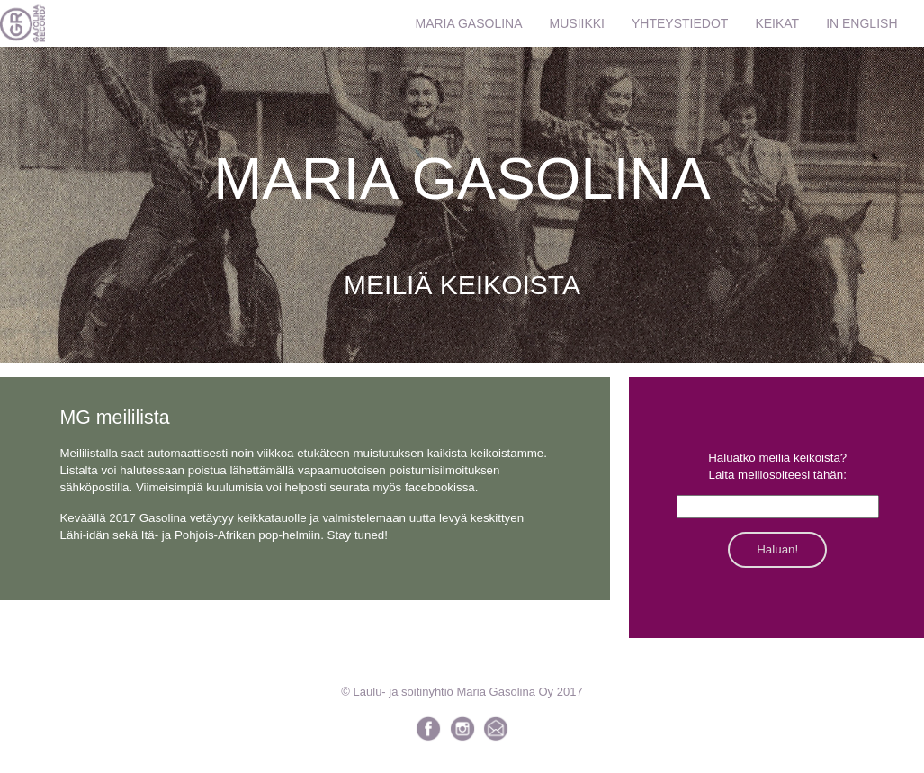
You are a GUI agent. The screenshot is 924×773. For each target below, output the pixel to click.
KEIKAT (777, 23)
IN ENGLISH (861, 23)
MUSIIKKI (577, 23)
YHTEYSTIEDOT (680, 23)
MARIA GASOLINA (469, 23)
